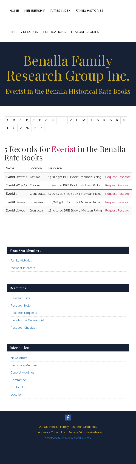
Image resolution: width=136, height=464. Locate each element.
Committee (18, 380)
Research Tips (20, 298)
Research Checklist (23, 327)
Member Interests (22, 268)
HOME (14, 10)
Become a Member (23, 365)
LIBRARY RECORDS (24, 32)
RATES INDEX (60, 10)
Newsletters (18, 358)
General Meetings (22, 372)
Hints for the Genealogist (27, 320)
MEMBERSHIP (34, 10)
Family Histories (21, 260)
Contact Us (18, 387)
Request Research (117, 177)
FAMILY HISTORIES (89, 10)
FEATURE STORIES (85, 32)
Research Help (20, 305)
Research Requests (23, 313)
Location (16, 394)
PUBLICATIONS (54, 32)
